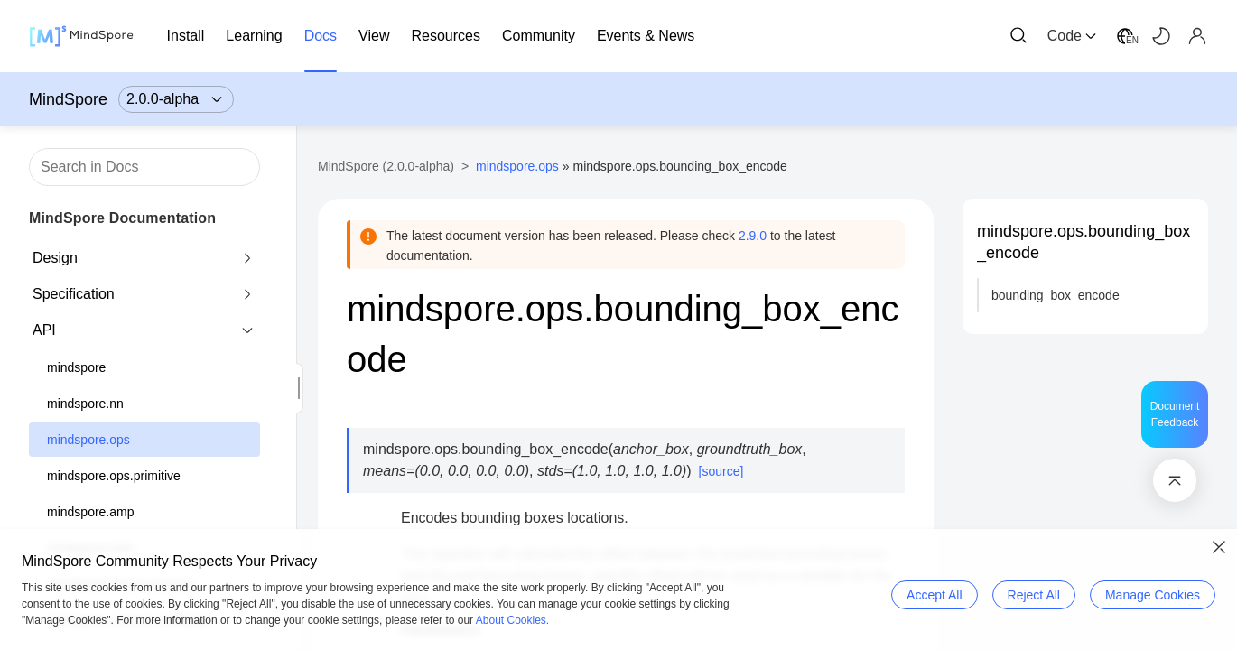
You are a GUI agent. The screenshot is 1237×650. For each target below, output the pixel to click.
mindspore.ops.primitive (114, 476)
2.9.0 (753, 235)
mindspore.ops (88, 439)
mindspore (76, 367)
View (373, 35)
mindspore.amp (91, 512)
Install (186, 35)
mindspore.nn (85, 403)
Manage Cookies (1152, 595)
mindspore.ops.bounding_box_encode (1083, 242)
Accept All (934, 595)
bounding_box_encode (1055, 295)
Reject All (1034, 595)
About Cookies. (512, 620)
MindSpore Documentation (122, 218)
